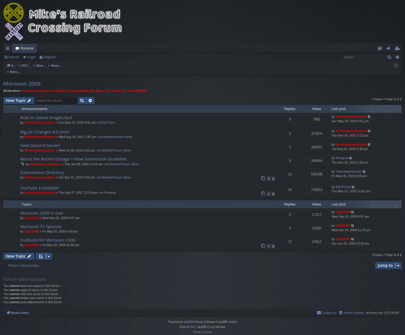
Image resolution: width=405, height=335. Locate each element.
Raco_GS (102, 84)
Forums (27, 48)
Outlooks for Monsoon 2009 (47, 234)
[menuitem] (379, 48)
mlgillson (61, 84)
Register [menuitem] (398, 49)
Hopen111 (118, 84)
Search (13, 57)
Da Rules (109, 116)
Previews (110, 186)
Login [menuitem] (389, 49)
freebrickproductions (37, 84)
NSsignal (342, 152)
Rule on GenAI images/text (46, 111)
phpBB (188, 316)
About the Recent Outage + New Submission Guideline (73, 153)
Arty (192, 321)
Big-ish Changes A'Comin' (45, 126)
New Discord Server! (40, 139)
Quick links (9, 49)
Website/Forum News (117, 131)
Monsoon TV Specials (41, 220)
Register (50, 57)
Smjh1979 (31, 212)
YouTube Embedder (39, 182)
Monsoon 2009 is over (42, 207)
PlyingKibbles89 (82, 84)
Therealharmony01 (349, 165)
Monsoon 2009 (21, 77)
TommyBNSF (137, 84)
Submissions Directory (42, 166)
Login (31, 57)
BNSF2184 (343, 181)
